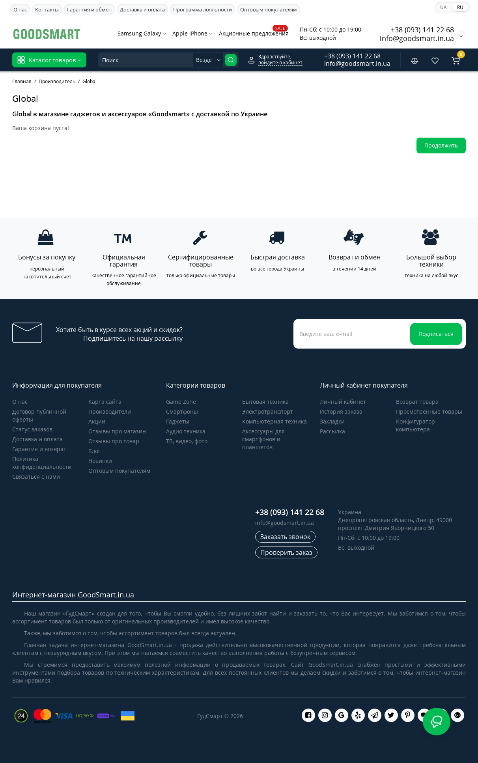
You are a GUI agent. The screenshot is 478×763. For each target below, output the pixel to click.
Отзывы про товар (113, 441)
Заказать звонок (285, 536)
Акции (96, 421)
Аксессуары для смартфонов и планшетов (263, 439)
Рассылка (332, 431)
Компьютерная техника (274, 421)
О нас (20, 9)
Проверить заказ (286, 552)
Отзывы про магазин (117, 431)
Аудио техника (185, 431)
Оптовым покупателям (268, 9)
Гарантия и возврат (39, 449)
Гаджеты (177, 421)
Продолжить (441, 145)
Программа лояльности (202, 9)
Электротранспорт (267, 411)
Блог (94, 451)
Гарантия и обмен (89, 9)
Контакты (47, 9)
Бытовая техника (265, 401)
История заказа (341, 411)
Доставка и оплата (142, 9)
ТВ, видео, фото (186, 441)
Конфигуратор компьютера (415, 425)
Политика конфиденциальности (41, 462)
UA (443, 7)
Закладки (332, 421)
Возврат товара (417, 401)
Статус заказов (32, 429)
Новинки (100, 461)
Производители (109, 411)
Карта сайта (104, 401)
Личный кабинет (343, 401)
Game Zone (181, 401)
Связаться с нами (36, 476)
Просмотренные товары (429, 411)
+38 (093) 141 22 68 (422, 29)
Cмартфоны (182, 411)
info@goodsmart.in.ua (417, 38)
